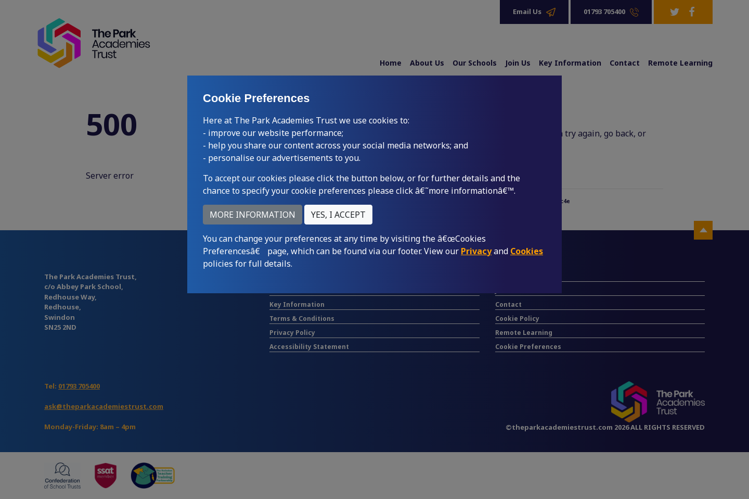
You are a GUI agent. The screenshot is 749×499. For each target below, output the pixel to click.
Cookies (526, 251)
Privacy (476, 251)
